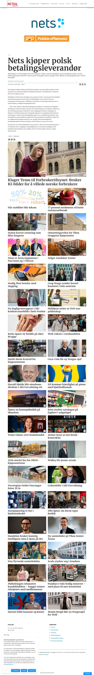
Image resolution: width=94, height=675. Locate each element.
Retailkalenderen (45, 3)
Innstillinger (87, 673)
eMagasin (82, 3)
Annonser (61, 3)
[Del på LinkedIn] (82, 84)
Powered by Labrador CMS (47, 672)
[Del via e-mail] (85, 84)
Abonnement (54, 3)
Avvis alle (31, 670)
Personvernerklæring (57, 641)
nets (10, 136)
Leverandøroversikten (57, 638)
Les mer (46, 654)
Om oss (68, 3)
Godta (24, 670)
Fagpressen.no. (9, 664)
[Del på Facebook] (80, 84)
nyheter (16, 136)
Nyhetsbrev (75, 3)
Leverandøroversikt (34, 3)
